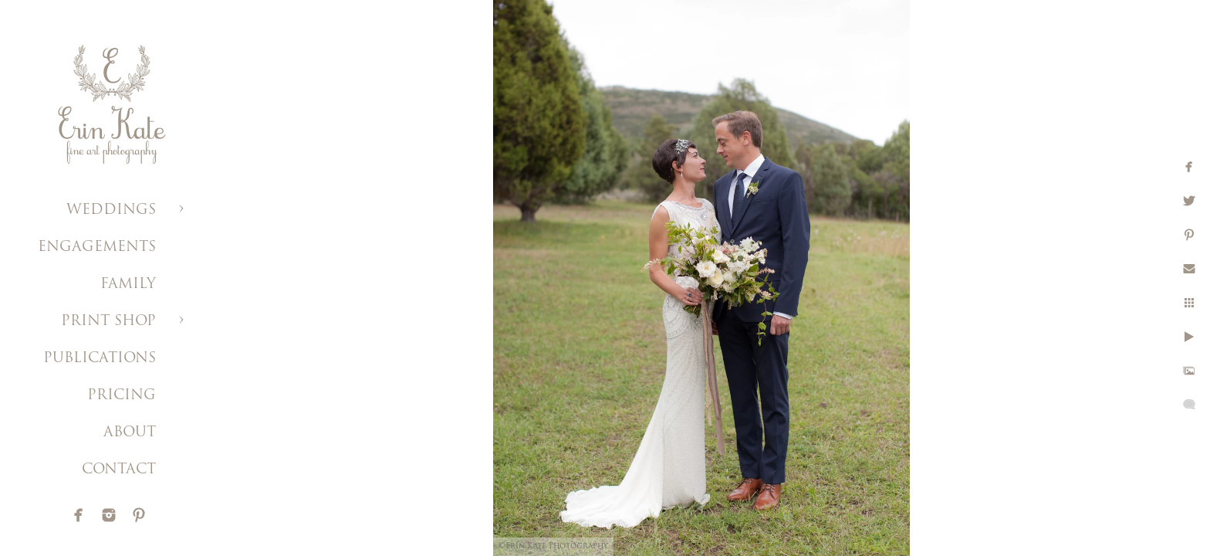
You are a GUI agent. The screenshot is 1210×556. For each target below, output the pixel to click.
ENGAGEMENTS (97, 247)
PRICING (121, 395)
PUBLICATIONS (99, 358)
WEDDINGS (111, 210)
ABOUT (129, 432)
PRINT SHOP (108, 321)
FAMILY (128, 284)
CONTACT (119, 470)
